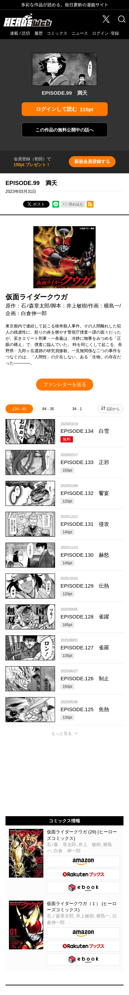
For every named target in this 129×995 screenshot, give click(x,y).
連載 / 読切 (20, 33)
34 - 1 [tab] (77, 409)
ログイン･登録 (105, 33)
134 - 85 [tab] (19, 409)
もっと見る (61, 733)
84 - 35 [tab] (48, 409)
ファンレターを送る (64, 384)
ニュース (80, 33)
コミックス (57, 33)
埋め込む (76, 204)
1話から (113, 409)
